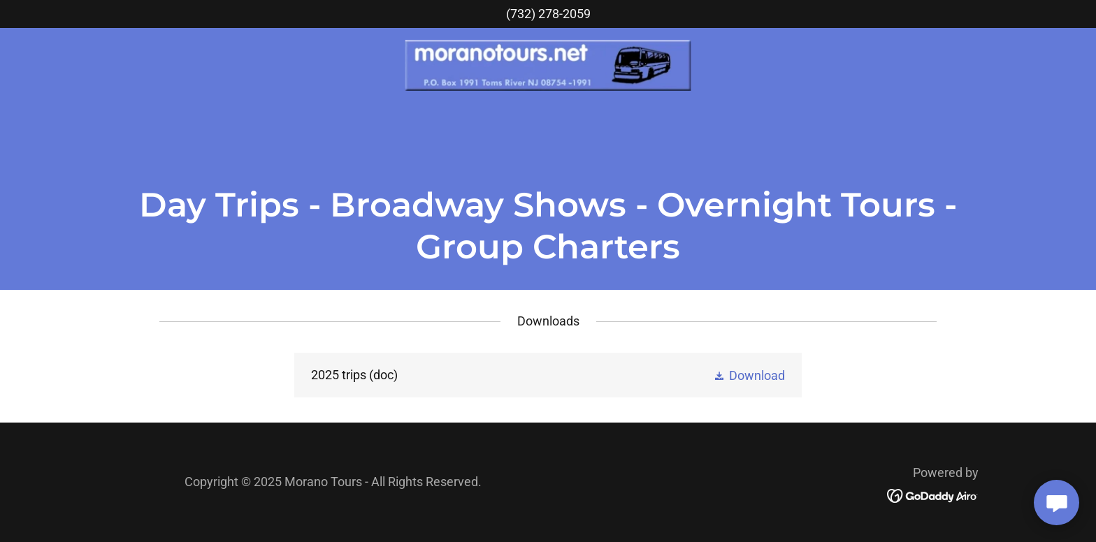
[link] (548, 64)
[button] (749, 375)
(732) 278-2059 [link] (548, 13)
